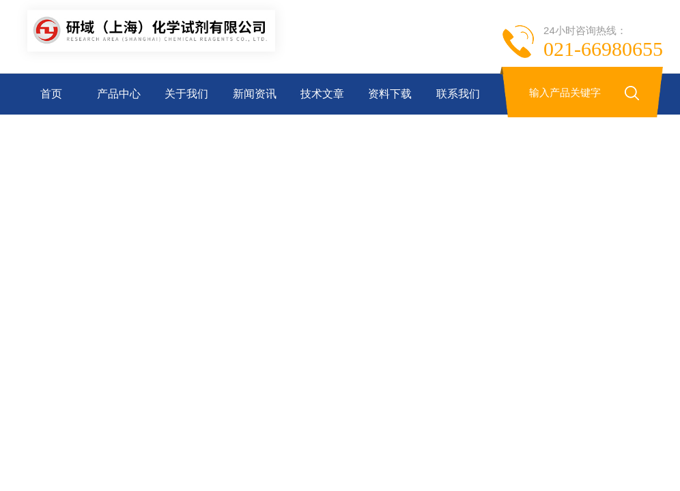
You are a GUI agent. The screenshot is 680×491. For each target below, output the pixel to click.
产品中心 (119, 94)
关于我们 (186, 94)
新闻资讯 (255, 94)
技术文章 (322, 94)
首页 (51, 94)
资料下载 (390, 94)
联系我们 (458, 94)
